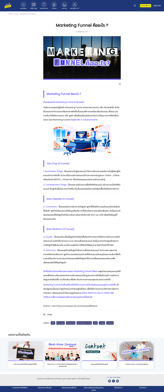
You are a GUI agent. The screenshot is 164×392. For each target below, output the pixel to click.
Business (60, 323)
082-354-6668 (115, 377)
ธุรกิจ (95, 323)
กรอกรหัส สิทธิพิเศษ (20, 387)
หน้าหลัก (10, 14)
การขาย (102, 323)
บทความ (16, 14)
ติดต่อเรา (142, 387)
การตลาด (110, 323)
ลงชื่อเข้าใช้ (157, 6)
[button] (120, 84)
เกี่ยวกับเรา (118, 387)
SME (53, 323)
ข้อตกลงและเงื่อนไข (69, 387)
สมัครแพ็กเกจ (145, 6)
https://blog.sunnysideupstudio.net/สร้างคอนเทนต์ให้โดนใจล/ (74, 306)
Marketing (71, 323)
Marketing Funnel (84, 323)
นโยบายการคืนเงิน (44, 387)
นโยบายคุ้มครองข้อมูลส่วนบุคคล (94, 388)
